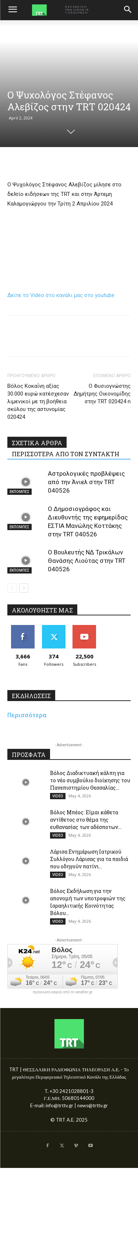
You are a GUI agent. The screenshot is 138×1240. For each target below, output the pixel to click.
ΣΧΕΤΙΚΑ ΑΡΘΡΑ (37, 443)
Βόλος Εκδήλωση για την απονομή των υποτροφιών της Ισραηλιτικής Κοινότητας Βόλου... (87, 901)
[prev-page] (12, 588)
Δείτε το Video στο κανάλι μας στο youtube (60, 295)
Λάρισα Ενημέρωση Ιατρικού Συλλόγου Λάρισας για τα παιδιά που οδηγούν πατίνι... (89, 859)
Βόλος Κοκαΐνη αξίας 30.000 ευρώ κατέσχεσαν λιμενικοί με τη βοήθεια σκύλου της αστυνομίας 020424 (38, 401)
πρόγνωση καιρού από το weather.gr (63, 992)
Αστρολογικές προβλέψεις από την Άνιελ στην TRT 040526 (86, 482)
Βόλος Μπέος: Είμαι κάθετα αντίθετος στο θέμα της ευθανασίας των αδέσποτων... (85, 819)
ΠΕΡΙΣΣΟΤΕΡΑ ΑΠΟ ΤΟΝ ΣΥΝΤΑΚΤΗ (65, 454)
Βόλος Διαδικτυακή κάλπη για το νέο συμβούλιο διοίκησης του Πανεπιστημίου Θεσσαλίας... (90, 780)
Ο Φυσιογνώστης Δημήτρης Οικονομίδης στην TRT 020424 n (102, 394)
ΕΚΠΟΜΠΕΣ (19, 491)
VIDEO (57, 795)
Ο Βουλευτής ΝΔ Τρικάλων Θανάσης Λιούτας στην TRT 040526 (86, 560)
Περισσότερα (27, 715)
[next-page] (23, 588)
